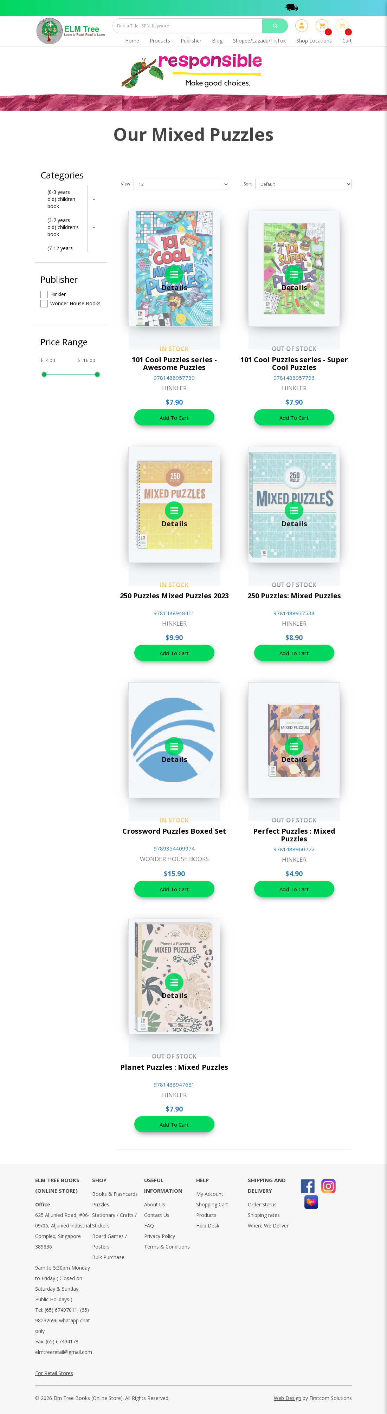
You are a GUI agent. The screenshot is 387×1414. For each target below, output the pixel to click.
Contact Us (156, 1215)
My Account (209, 1194)
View (125, 184)
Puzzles (100, 1204)
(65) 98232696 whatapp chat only (62, 1320)
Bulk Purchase (108, 1257)
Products (206, 1215)
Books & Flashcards (115, 1194)
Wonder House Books (70, 303)
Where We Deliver (268, 1225)
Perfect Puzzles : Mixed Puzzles (294, 834)
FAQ (149, 1225)
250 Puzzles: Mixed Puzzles (294, 595)
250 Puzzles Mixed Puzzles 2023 (174, 595)
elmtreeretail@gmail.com (63, 1352)
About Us (154, 1204)
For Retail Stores (54, 1373)
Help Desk (207, 1225)
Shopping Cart (212, 1204)
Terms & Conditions (167, 1246)
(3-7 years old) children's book (63, 227)
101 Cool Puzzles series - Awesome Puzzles (174, 363)
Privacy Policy (159, 1236)
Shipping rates (264, 1215)
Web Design (287, 1398)
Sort (248, 184)
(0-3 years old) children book (61, 199)
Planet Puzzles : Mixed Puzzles (174, 1067)
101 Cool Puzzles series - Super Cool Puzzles (294, 363)
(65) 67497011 (61, 1310)
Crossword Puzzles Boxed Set (174, 831)
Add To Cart (174, 417)
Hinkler (53, 294)
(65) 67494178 (62, 1341)
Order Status (262, 1204)
